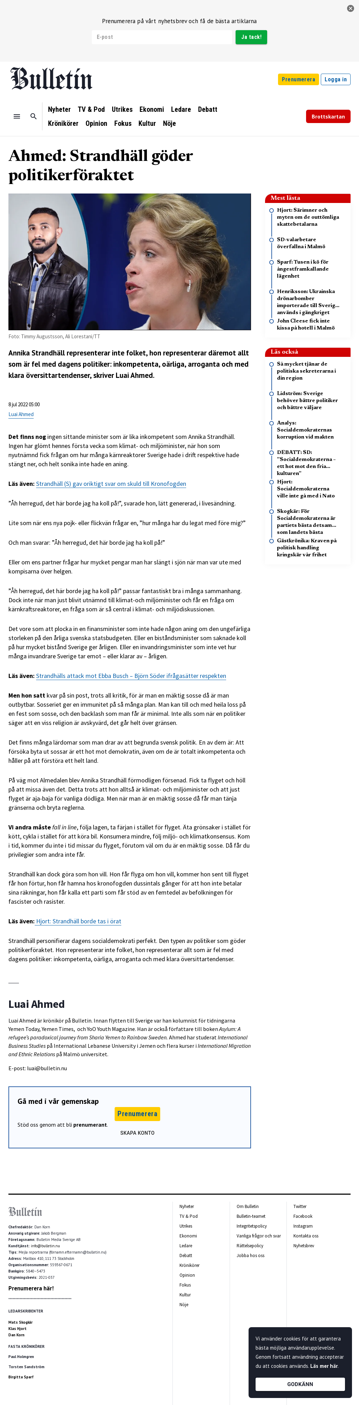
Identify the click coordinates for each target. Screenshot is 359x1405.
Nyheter (59, 109)
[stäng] (350, 8)
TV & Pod (91, 109)
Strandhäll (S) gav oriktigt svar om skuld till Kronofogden (111, 484)
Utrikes (122, 109)
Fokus (122, 123)
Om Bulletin (248, 1206)
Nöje (169, 123)
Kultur (147, 123)
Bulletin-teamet (251, 1216)
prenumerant (90, 1124)
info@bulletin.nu (45, 1245)
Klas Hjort (17, 1328)
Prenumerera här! (31, 1288)
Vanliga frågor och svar (259, 1236)
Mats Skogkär (20, 1322)
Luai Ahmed (21, 414)
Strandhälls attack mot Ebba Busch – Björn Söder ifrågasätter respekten (131, 676)
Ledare (181, 109)
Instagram (303, 1226)
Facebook (302, 1216)
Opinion (96, 123)
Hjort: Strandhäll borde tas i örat (78, 921)
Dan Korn (16, 1334)
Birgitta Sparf (21, 1377)
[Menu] (16, 116)
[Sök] (33, 116)
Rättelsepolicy (250, 1246)
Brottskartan (328, 116)
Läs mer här (324, 1366)
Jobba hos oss (250, 1255)
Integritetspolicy (252, 1226)
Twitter (299, 1206)
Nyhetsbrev (303, 1246)
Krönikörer (63, 123)
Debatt (207, 109)
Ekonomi (152, 109)
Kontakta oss (305, 1236)
